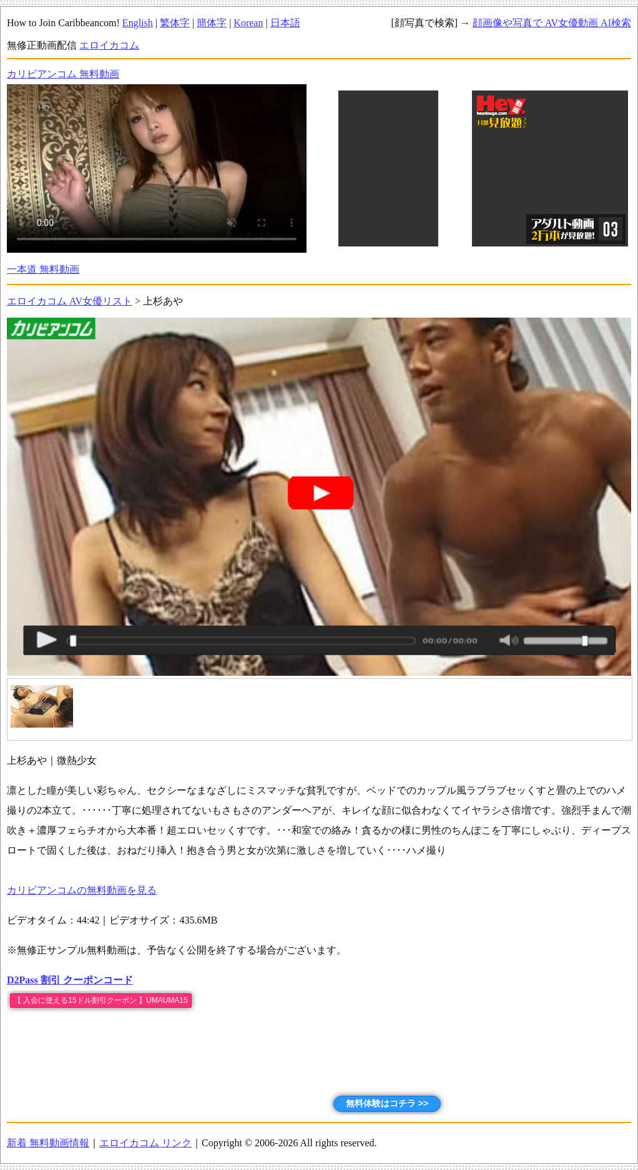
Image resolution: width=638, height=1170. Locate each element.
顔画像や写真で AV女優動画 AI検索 (552, 22)
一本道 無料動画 (43, 269)
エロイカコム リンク (145, 1143)
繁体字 (175, 22)
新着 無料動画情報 (48, 1143)
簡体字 (212, 22)
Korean (248, 22)
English (137, 22)
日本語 (285, 22)
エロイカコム (109, 45)
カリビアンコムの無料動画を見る (82, 890)
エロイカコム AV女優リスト (69, 301)
